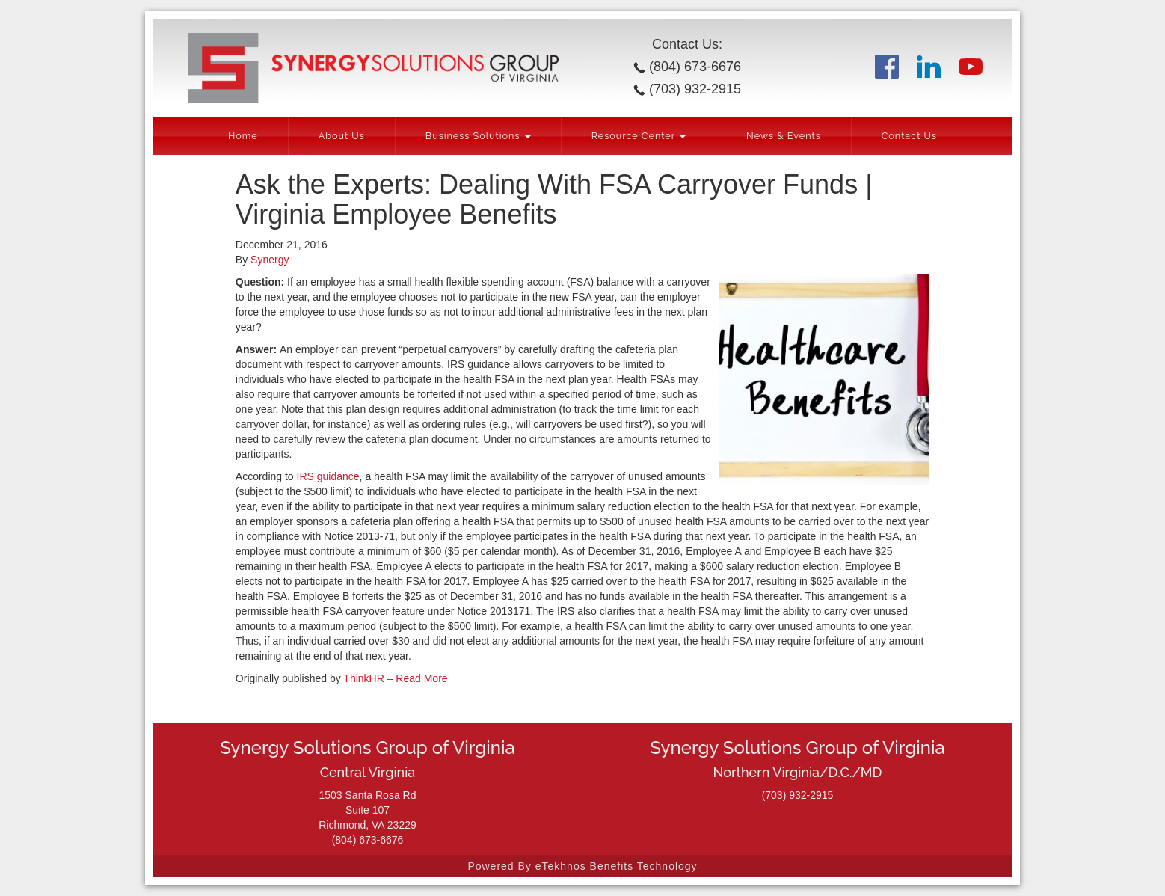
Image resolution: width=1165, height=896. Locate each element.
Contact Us (909, 135)
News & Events (783, 135)
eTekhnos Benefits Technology (616, 866)
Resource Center (638, 135)
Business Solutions (478, 135)
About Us (342, 135)
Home (243, 135)
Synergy (269, 260)
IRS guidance (328, 476)
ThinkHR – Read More (395, 678)
